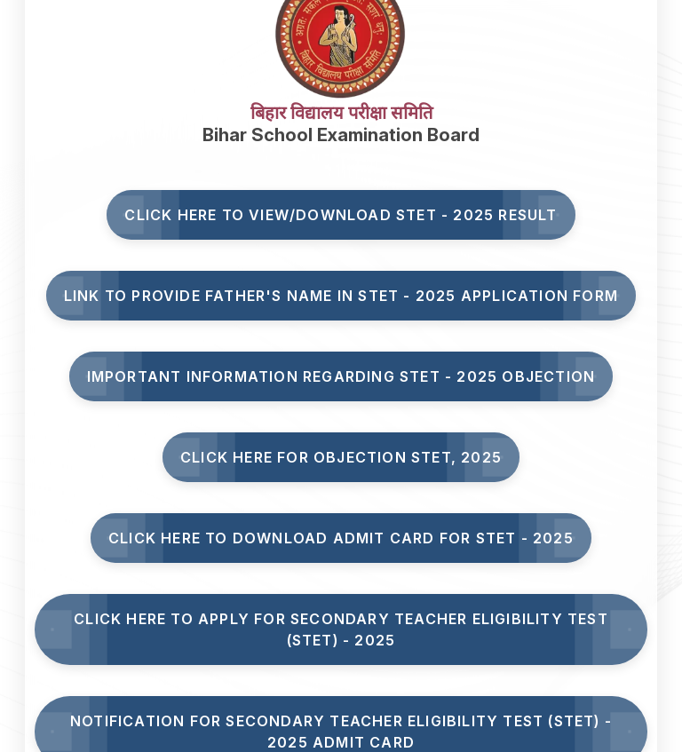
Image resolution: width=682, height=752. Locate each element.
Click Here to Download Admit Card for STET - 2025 (341, 538)
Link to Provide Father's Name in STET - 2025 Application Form (341, 296)
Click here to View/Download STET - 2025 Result (340, 215)
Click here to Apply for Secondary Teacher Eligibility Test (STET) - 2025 (341, 629)
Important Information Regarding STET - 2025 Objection (341, 376)
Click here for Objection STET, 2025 (341, 457)
